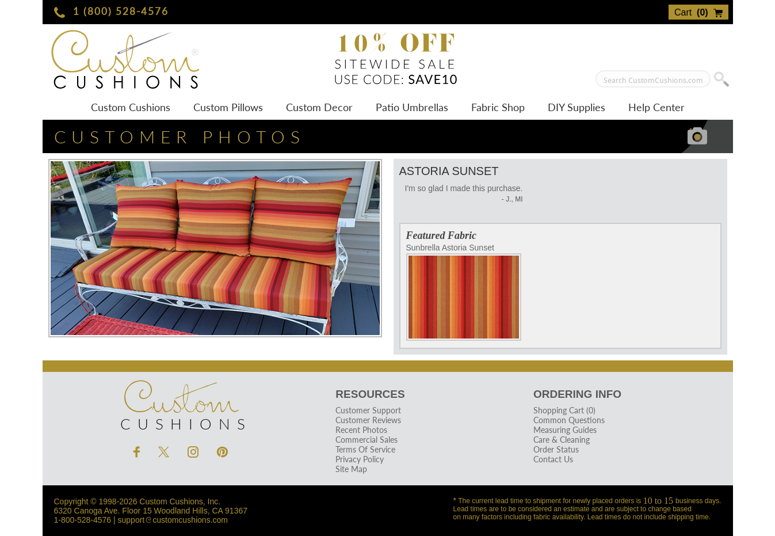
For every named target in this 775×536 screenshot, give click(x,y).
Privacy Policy (359, 459)
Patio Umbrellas (412, 107)
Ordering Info (577, 394)
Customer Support (368, 410)
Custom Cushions (130, 107)
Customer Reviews (368, 420)
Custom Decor (319, 107)
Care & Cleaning (561, 439)
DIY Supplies (576, 107)
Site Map (351, 469)
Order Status (556, 449)
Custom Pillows (228, 107)
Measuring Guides (565, 430)
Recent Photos (361, 430)
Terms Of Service (365, 449)
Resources (369, 394)
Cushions (180, 402)
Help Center (656, 107)
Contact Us (553, 459)
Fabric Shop (498, 107)
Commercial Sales (366, 439)
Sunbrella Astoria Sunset (463, 292)
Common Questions (569, 420)
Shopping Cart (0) (564, 410)
